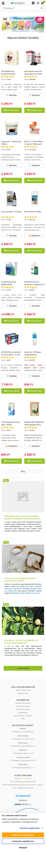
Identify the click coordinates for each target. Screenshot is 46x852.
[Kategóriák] (3, 3)
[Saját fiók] (38, 3)
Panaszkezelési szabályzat (23, 716)
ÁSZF (23, 719)
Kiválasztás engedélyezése (23, 841)
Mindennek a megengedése (23, 835)
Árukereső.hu (23, 800)
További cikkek (23, 668)
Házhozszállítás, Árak (23, 690)
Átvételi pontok (23, 693)
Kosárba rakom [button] (11, 110)
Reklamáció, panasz (23, 709)
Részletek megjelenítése (30, 828)
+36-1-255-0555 (26, 778)
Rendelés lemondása (23, 706)
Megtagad (23, 848)
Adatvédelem (23, 712)
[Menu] (33, 3)
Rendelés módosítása (23, 703)
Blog (6, 480)
